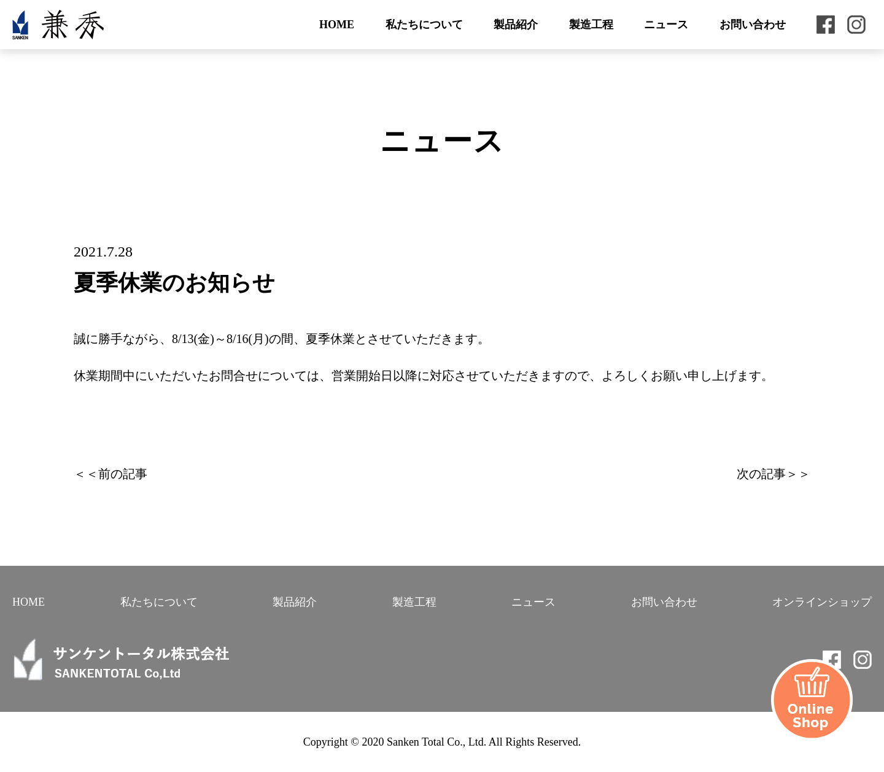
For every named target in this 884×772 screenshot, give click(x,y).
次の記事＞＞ (773, 474)
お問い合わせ (752, 24)
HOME (336, 24)
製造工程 (591, 24)
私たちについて (424, 24)
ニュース (666, 24)
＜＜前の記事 (110, 474)
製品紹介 (516, 24)
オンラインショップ (822, 602)
